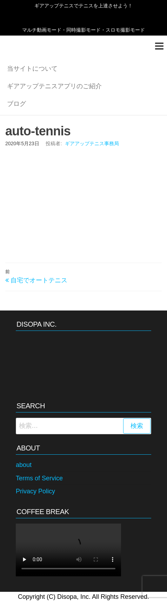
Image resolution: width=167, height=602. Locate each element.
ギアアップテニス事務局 (92, 143)
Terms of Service (39, 478)
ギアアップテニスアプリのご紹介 (54, 86)
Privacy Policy (35, 491)
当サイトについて (32, 68)
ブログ (16, 103)
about (24, 464)
